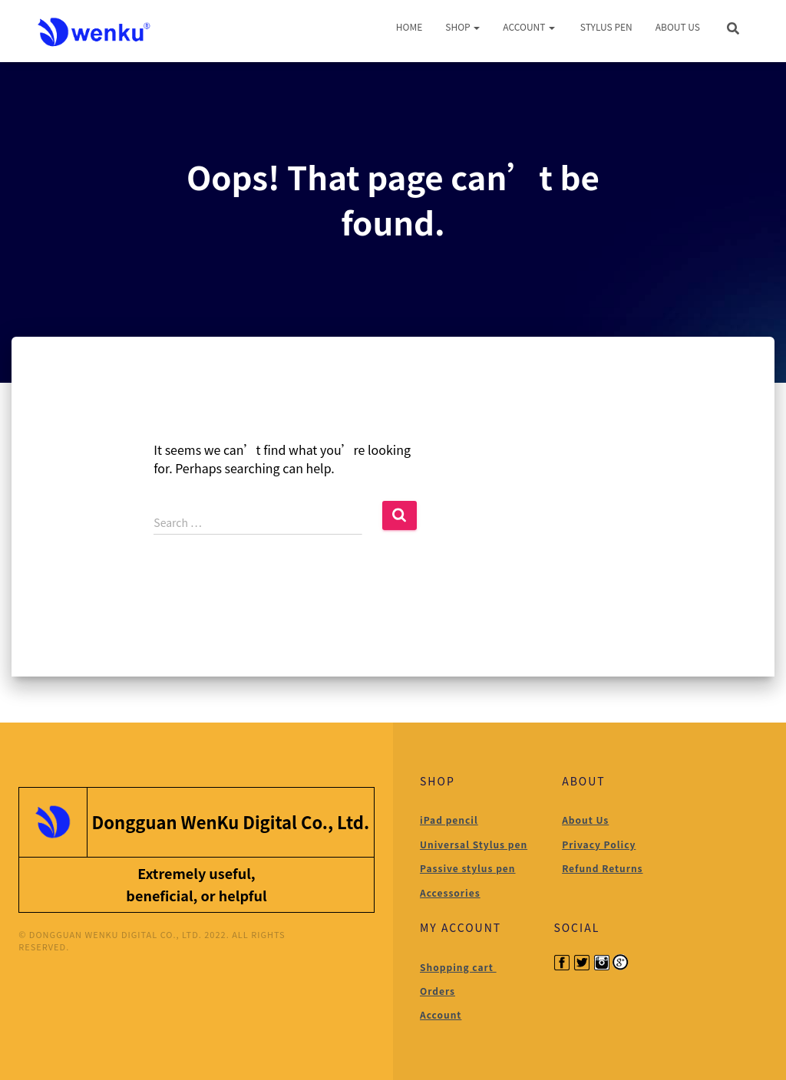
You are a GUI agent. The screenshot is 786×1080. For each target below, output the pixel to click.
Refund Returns (602, 867)
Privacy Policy (599, 844)
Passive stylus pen (468, 867)
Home (409, 26)
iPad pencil (449, 819)
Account (529, 26)
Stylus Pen (605, 26)
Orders (437, 990)
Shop (462, 26)
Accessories (450, 892)
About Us (678, 26)
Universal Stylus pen (473, 844)
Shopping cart (458, 966)
